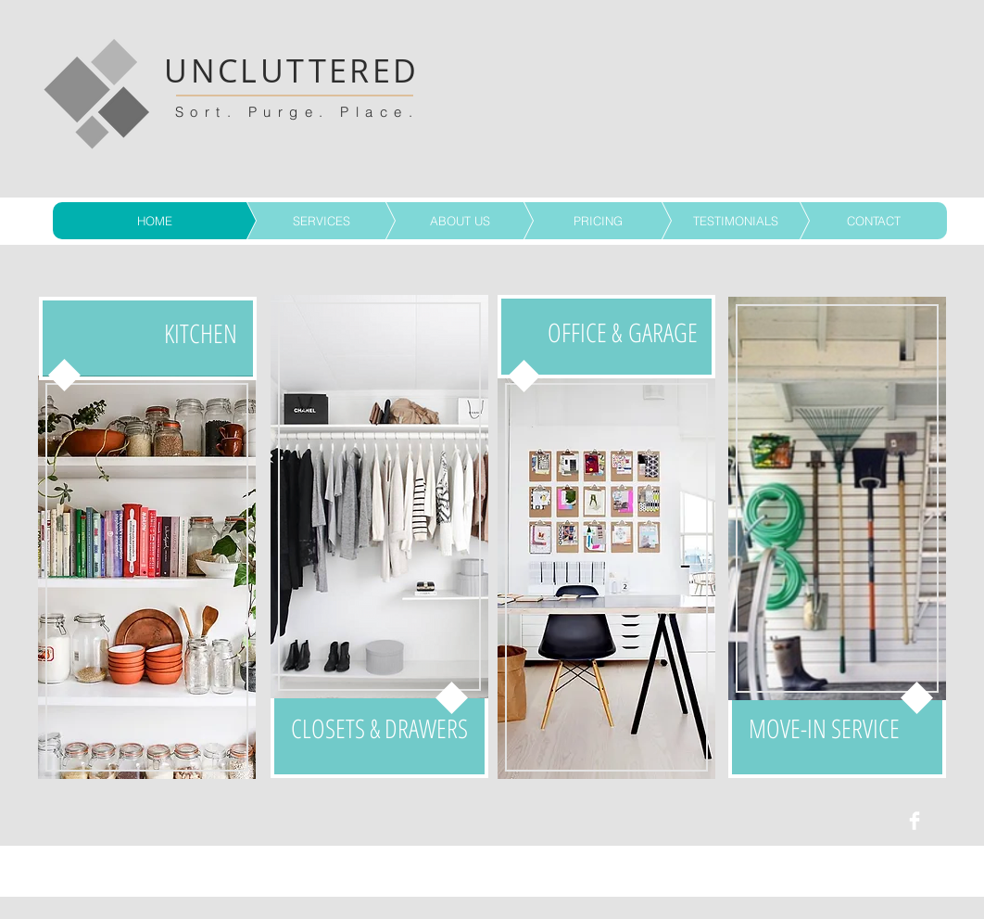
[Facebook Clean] (914, 820)
